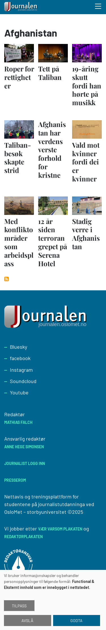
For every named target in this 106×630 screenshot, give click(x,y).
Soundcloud (23, 381)
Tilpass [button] (19, 605)
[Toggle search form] (98, 7)
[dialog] (53, 600)
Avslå (27, 620)
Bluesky (18, 347)
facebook (20, 358)
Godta (76, 620)
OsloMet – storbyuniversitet (35, 512)
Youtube (19, 392)
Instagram (21, 370)
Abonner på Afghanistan (6, 279)
